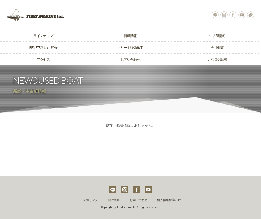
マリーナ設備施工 (130, 47)
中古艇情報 (217, 35)
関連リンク (90, 200)
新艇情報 (130, 35)
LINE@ (215, 15)
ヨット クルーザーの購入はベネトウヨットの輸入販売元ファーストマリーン (65, 15)
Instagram (224, 15)
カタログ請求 (217, 59)
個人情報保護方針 (169, 200)
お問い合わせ (250, 15)
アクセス (43, 59)
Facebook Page (232, 15)
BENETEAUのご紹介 (43, 47)
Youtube (241, 15)
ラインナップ (43, 35)
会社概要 (217, 47)
